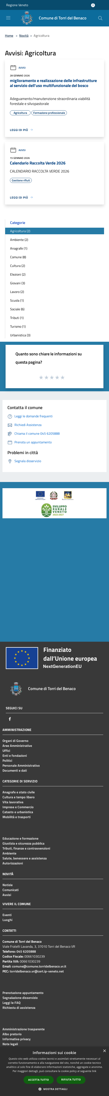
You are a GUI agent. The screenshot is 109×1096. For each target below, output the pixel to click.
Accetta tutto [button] (38, 1080)
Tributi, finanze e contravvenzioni (26, 848)
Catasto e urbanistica (17, 811)
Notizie (7, 884)
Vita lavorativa (12, 802)
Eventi (7, 914)
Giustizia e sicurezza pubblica (23, 843)
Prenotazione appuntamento (23, 992)
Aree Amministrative (17, 745)
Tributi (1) (17, 317)
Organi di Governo (15, 740)
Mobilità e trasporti (16, 816)
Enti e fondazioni (14, 755)
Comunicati (10, 889)
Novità (23, 35)
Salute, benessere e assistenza (24, 858)
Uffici (6, 750)
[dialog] (54, 1071)
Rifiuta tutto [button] (71, 1079)
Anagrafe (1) (18, 248)
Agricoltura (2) (20, 230)
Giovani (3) (17, 283)
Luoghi (7, 919)
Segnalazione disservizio (20, 997)
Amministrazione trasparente (23, 1029)
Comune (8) (18, 257)
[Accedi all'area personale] (93, 5)
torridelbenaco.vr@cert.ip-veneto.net (37, 971)
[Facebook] (10, 719)
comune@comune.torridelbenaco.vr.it (39, 966)
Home (9, 35)
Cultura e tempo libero (18, 797)
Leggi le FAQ (11, 1002)
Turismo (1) (18, 326)
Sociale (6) (17, 309)
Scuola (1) (17, 300)
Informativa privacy (16, 1038)
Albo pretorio (12, 1034)
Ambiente (9, 853)
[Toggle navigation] (8, 17)
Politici (7, 760)
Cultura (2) (17, 265)
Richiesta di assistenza (18, 1007)
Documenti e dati (14, 770)
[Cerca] (100, 18)
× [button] (104, 1051)
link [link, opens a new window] (94, 1071)
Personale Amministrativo (21, 765)
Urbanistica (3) (20, 335)
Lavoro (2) (17, 291)
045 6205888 (26, 951)
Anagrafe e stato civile (18, 792)
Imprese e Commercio (18, 806)
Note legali (10, 1043)
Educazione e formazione (20, 838)
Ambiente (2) (19, 239)
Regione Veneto (17, 4)
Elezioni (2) (17, 274)
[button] (54, 1089)
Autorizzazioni (12, 863)
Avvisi (18, 68)
